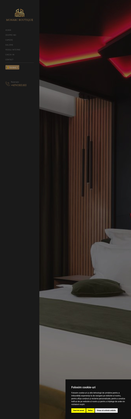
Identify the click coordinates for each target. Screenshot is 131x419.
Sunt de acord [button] (78, 410)
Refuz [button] (90, 410)
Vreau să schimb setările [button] (106, 410)
